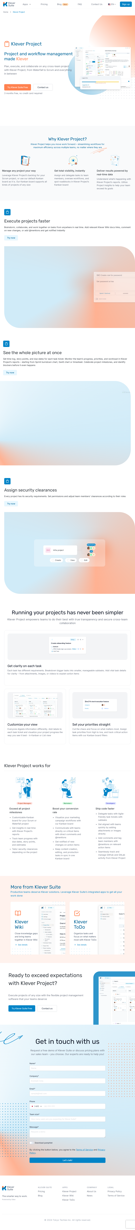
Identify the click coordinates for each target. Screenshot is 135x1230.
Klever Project (69, 1191)
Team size (34, 1114)
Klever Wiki (68, 1195)
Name (33, 1063)
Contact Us (96, 4)
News (89, 1195)
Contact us (42, 87)
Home (5, 12)
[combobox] (36, 1106)
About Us (91, 1191)
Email (32, 1089)
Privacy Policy (115, 1191)
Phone (32, 1101)
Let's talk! (67, 1160)
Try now (11, 237)
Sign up (126, 4)
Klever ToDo (68, 1199)
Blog (62, 4)
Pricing (44, 4)
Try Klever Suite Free (17, 87)
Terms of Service (84, 1149)
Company (34, 1076)
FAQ (80, 4)
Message (34, 1127)
